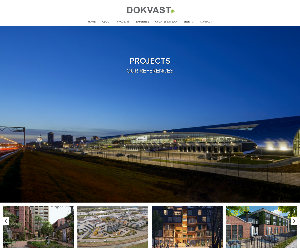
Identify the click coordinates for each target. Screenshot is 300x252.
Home (92, 21)
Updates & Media (166, 21)
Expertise (142, 21)
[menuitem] (92, 22)
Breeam (189, 21)
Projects (123, 21)
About (106, 21)
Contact (206, 21)
